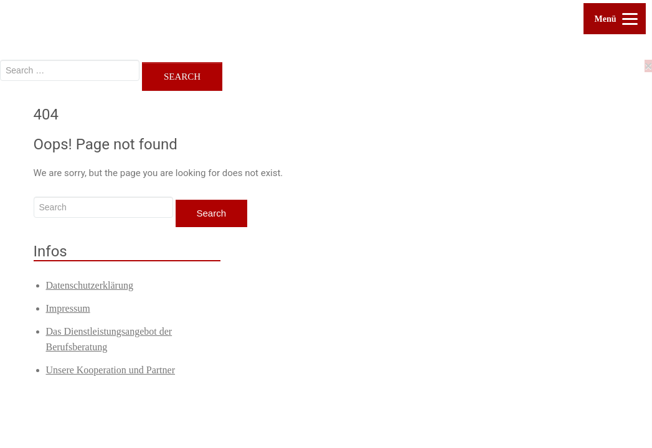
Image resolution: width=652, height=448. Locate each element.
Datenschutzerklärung (89, 285)
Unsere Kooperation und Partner (111, 370)
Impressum (68, 308)
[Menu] (614, 18)
